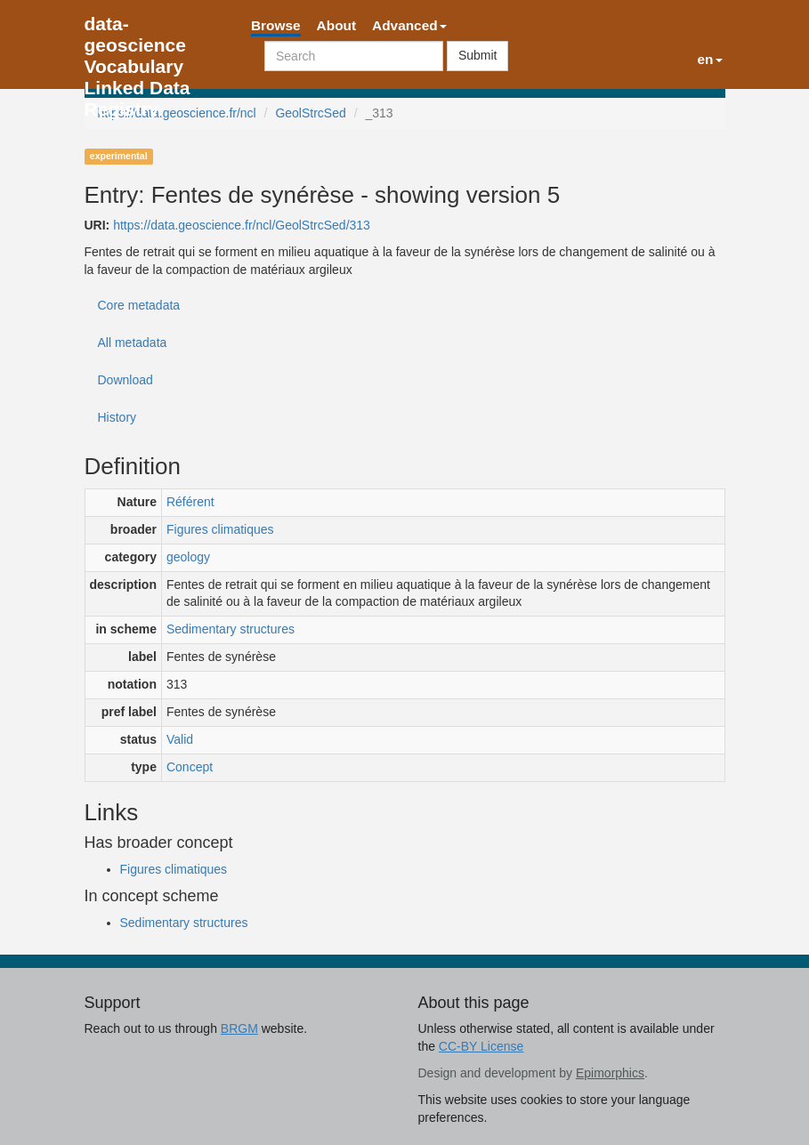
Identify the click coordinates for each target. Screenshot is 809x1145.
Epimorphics (610, 1073)
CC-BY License (481, 1046)
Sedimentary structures (230, 629)
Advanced (409, 25)
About (336, 25)
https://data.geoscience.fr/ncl (177, 113)
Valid (179, 739)
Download (125, 380)
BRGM (239, 1028)
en (710, 59)
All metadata (132, 342)
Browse (276, 25)
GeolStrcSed (310, 113)
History (117, 417)
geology (188, 557)
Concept (189, 767)
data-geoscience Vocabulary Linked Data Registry (137, 28)
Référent (190, 502)
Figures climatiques (220, 529)
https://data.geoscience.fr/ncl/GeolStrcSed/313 (241, 225)
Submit (478, 55)
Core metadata (139, 305)
